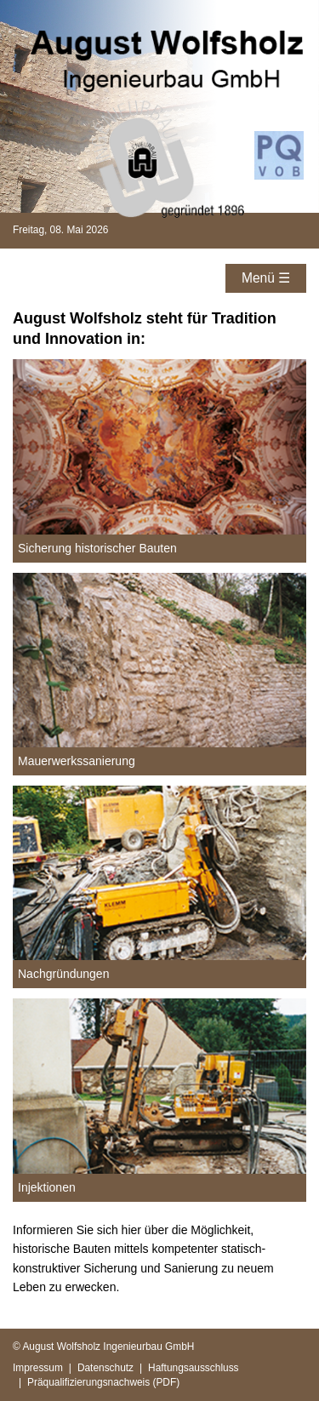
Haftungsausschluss (193, 1368)
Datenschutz (105, 1368)
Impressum (38, 1368)
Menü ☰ (266, 278)
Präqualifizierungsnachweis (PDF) (103, 1382)
